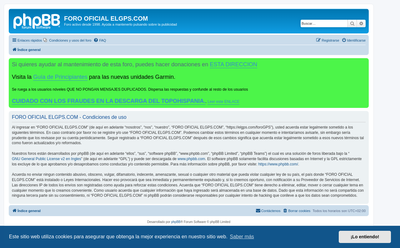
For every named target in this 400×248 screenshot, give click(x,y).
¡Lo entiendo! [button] (365, 236)
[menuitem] (67, 40)
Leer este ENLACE (223, 101)
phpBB (176, 222)
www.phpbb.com (191, 159)
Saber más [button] (242, 236)
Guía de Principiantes (60, 77)
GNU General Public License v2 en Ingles (46, 159)
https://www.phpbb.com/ (278, 164)
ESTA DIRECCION (233, 64)
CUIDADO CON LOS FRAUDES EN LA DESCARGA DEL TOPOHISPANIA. (109, 101)
